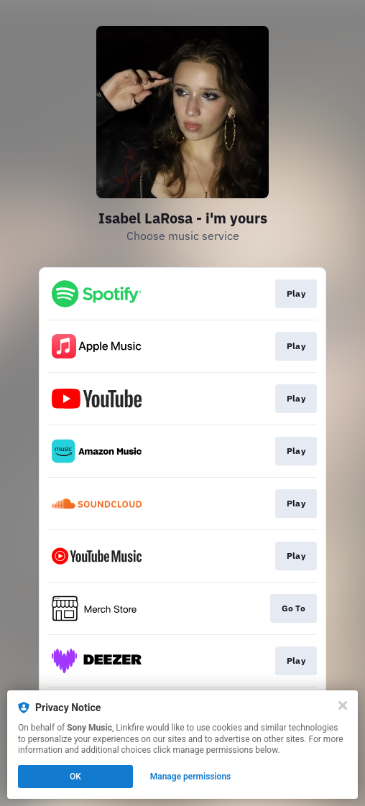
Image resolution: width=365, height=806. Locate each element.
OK (75, 777)
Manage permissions (190, 777)
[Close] (342, 705)
